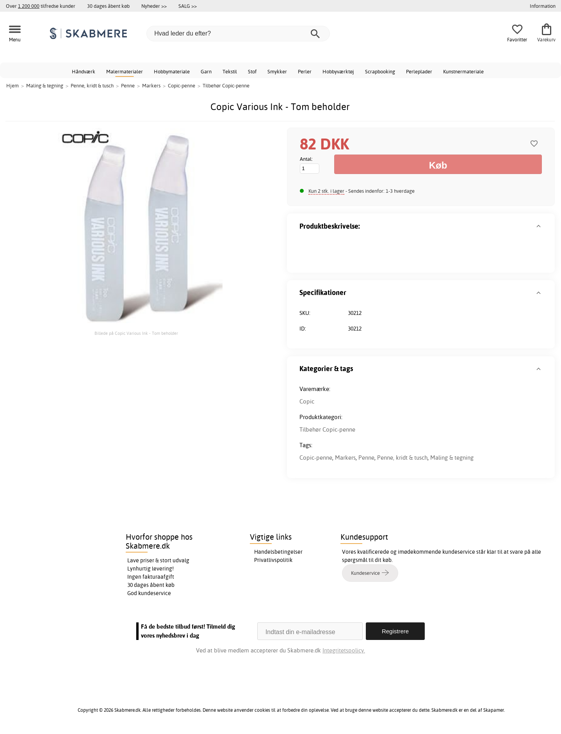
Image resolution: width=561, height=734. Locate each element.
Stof (252, 71)
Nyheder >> (154, 6)
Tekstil (230, 71)
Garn (206, 71)
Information (543, 6)
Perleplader (419, 71)
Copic (306, 401)
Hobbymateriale (172, 71)
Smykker (277, 71)
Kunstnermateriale (463, 71)
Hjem (12, 85)
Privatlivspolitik (273, 559)
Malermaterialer (124, 71)
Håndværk (83, 71)
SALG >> (187, 6)
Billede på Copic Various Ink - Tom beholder (136, 333)
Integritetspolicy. (343, 650)
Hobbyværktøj (338, 71)
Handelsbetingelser (278, 551)
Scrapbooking (380, 71)
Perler (305, 71)
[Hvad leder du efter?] (238, 33)
